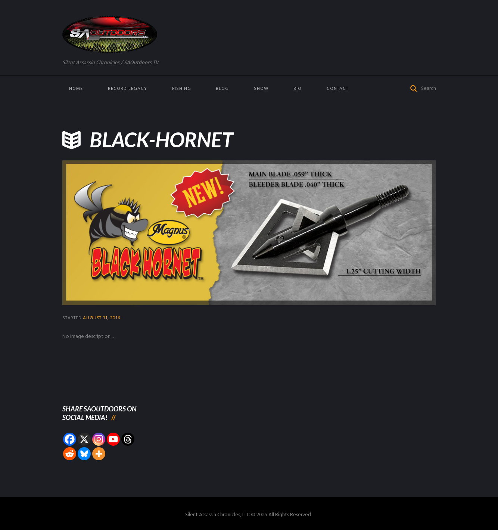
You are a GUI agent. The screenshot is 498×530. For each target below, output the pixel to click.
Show (261, 88)
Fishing (181, 88)
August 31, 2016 (101, 318)
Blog (222, 88)
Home (76, 88)
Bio (297, 88)
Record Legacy (127, 88)
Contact (337, 88)
